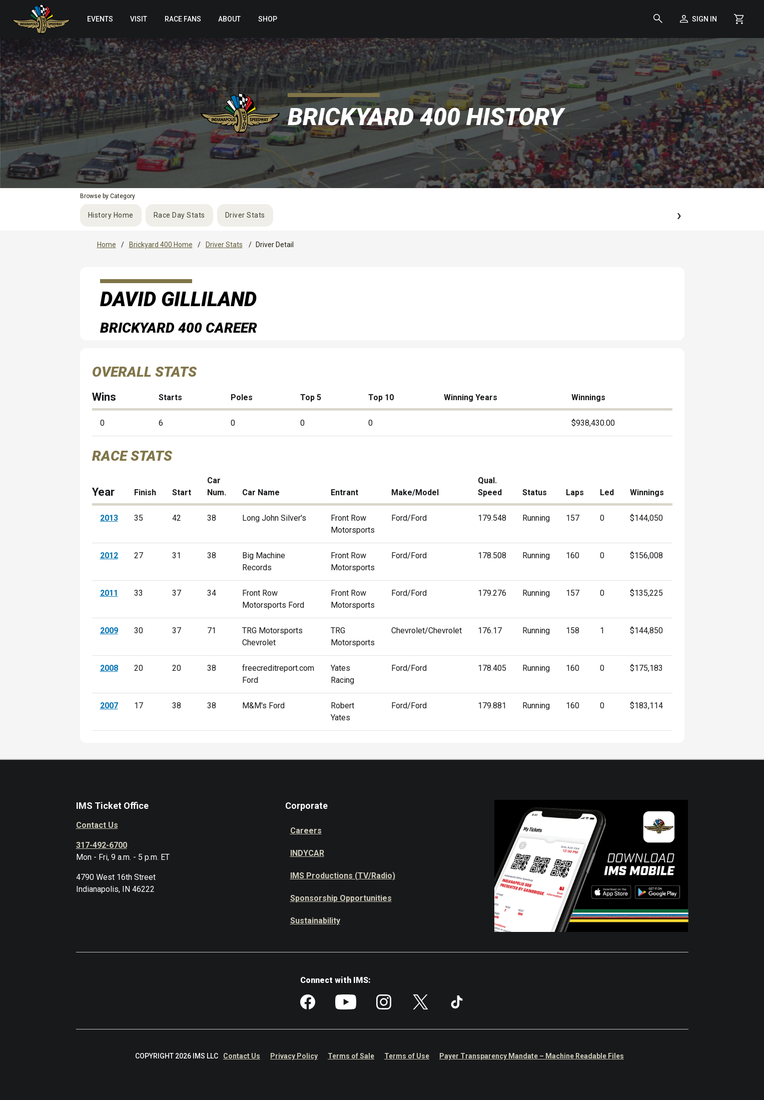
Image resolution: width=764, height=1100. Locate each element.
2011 (109, 593)
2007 (109, 705)
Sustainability (315, 920)
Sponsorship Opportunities (341, 898)
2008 (109, 668)
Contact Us (97, 825)
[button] (657, 19)
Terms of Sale (351, 1056)
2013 (109, 518)
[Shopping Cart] (738, 19)
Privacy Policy (294, 1056)
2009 (109, 630)
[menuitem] (100, 19)
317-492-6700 (101, 845)
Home (106, 245)
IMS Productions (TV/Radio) (342, 875)
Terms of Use (406, 1056)
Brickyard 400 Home (161, 245)
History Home (111, 215)
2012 (109, 555)
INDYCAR (307, 853)
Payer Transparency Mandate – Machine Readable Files (531, 1056)
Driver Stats (245, 215)
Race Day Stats (179, 215)
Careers (306, 830)
